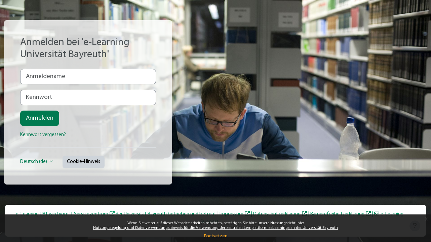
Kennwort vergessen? (43, 134)
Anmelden (39, 118)
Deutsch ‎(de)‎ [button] (34, 161)
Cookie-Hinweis (83, 161)
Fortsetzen (216, 236)
